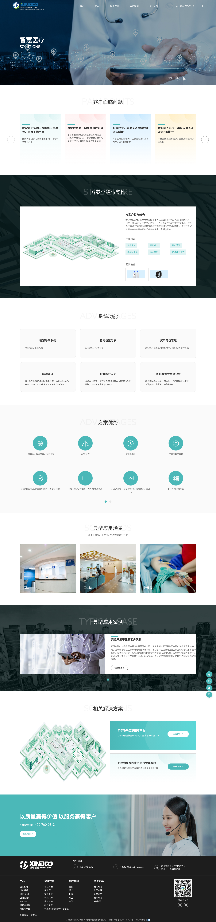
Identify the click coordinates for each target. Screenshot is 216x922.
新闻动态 (98, 887)
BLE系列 (24, 887)
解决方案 (114, 6)
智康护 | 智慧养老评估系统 (56, 909)
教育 (71, 890)
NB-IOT (23, 901)
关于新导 (153, 6)
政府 (71, 887)
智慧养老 (48, 887)
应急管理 (48, 901)
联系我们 (28, 834)
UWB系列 (24, 890)
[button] (205, 139)
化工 (71, 898)
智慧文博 (48, 898)
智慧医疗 (48, 890)
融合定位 (48, 905)
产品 (97, 6)
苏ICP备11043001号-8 (136, 920)
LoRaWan (24, 898)
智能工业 (48, 894)
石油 (71, 901)
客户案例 (134, 6)
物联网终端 (25, 905)
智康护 (33, 915)
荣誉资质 (98, 894)
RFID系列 (24, 894)
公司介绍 (98, 890)
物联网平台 (25, 909)
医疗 (71, 894)
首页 (82, 6)
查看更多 (119, 668)
